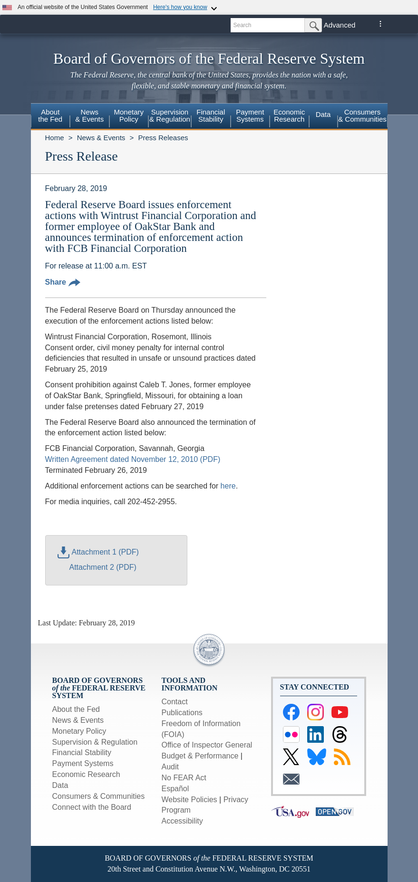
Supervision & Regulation (95, 742)
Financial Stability (82, 752)
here (228, 486)
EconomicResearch (289, 115)
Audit (170, 767)
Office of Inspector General (207, 745)
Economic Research (86, 774)
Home (54, 138)
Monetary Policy (79, 731)
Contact (175, 702)
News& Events (89, 115)
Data (323, 114)
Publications (182, 713)
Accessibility (182, 821)
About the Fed (76, 709)
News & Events (101, 138)
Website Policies (189, 800)
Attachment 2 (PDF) (102, 567)
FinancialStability (210, 115)
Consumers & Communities (362, 115)
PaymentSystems (250, 115)
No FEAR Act (184, 778)
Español (175, 789)
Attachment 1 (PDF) (98, 552)
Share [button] (62, 282)
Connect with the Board (91, 807)
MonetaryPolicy (129, 115)
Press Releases (163, 138)
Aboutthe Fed (50, 115)
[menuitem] (50, 117)
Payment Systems (83, 763)
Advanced (340, 25)
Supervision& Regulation (169, 115)
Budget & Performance (200, 756)
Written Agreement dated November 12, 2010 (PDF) (133, 459)
